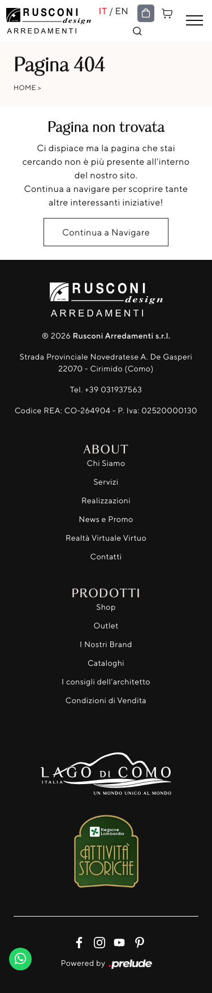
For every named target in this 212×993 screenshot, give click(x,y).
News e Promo (106, 519)
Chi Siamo (105, 463)
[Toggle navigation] (194, 21)
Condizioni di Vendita (106, 700)
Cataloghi (106, 663)
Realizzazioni (106, 501)
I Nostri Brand (106, 644)
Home (25, 87)
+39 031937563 (113, 390)
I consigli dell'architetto (106, 682)
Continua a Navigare (106, 232)
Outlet (105, 626)
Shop (106, 607)
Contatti (106, 557)
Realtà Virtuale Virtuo (106, 538)
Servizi (105, 482)
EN (122, 10)
